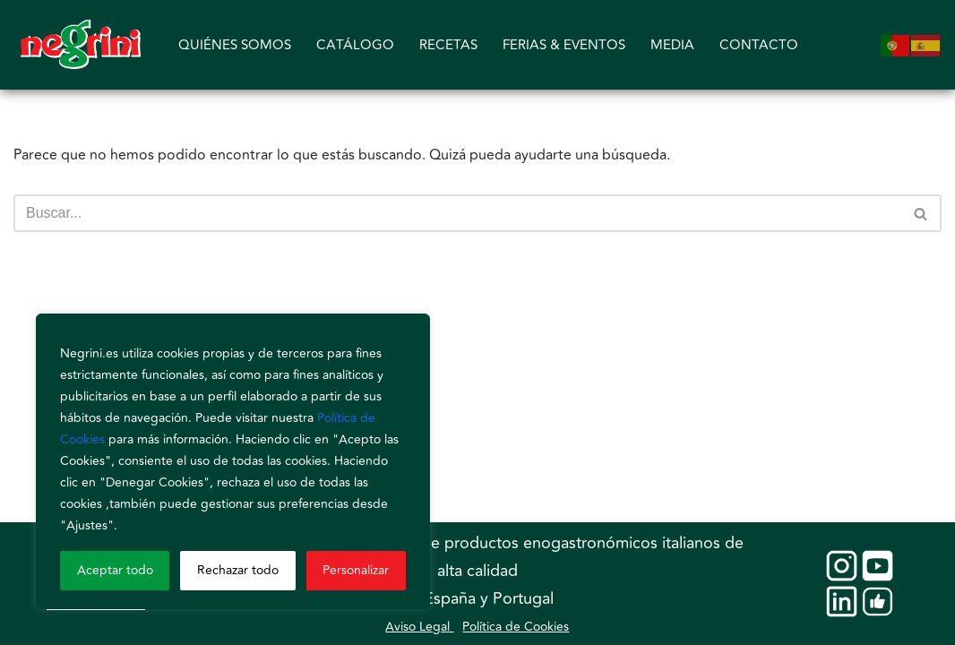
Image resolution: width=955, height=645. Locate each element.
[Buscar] (457, 213)
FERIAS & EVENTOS (564, 45)
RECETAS (448, 45)
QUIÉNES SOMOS (234, 45)
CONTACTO (758, 45)
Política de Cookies (515, 626)
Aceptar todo (115, 570)
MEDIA (672, 45)
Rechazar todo (238, 570)
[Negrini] (80, 44)
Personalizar (356, 570)
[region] (233, 461)
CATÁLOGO (355, 45)
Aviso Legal (419, 626)
